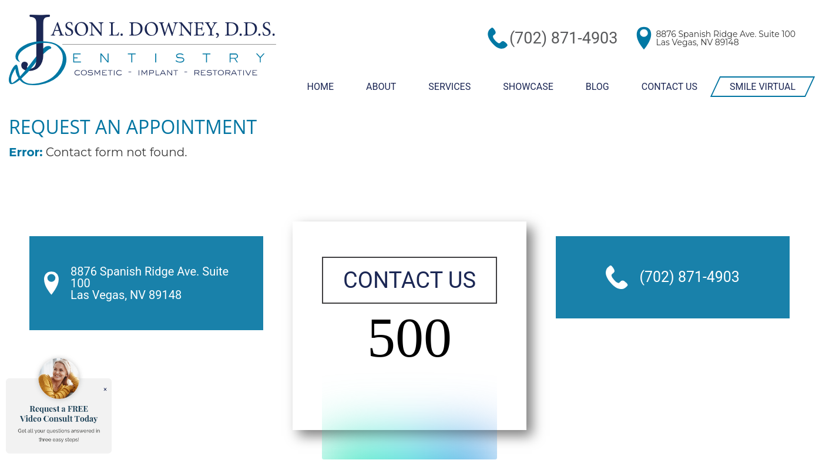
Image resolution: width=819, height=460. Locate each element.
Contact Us (668, 85)
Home (318, 85)
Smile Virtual (762, 85)
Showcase (526, 85)
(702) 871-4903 (586, 38)
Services (447, 85)
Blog (595, 85)
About (379, 85)
